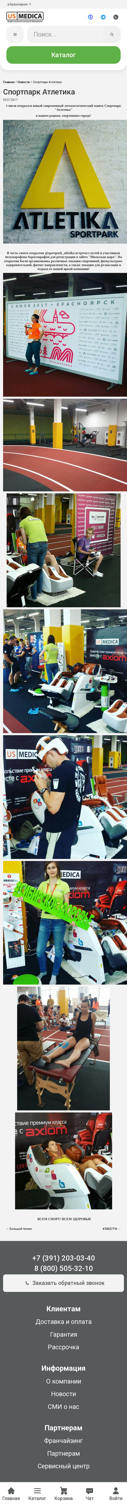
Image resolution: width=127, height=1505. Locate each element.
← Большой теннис (19, 1228)
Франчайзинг (63, 1441)
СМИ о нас (63, 1407)
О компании (63, 1381)
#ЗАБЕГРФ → (111, 1228)
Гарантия (63, 1334)
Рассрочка (63, 1347)
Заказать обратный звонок (63, 1283)
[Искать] (112, 34)
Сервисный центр (64, 1466)
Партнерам (63, 1453)
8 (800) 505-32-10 (63, 1268)
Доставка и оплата (64, 1322)
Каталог (63, 55)
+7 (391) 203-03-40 (63, 1258)
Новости (24, 82)
